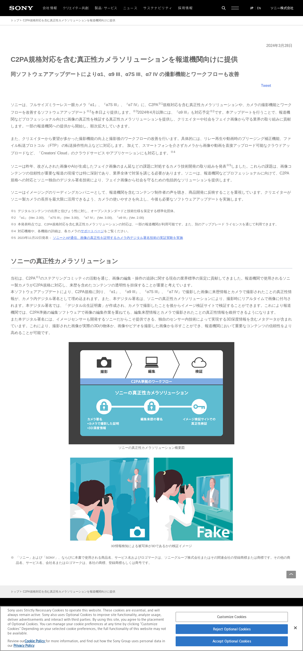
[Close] (295, 628)
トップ (15, 20)
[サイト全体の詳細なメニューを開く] (235, 8)
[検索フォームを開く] (223, 8)
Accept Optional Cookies (232, 641)
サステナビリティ (157, 8)
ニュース (130, 8)
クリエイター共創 (76, 8)
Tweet (266, 86)
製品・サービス (106, 8)
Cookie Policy (35, 641)
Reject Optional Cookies (232, 629)
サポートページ (92, 231)
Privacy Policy (23, 645)
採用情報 (185, 8)
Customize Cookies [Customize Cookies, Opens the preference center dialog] (231, 617)
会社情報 (50, 8)
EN (259, 8)
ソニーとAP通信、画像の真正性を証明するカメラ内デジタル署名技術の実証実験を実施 (118, 238)
